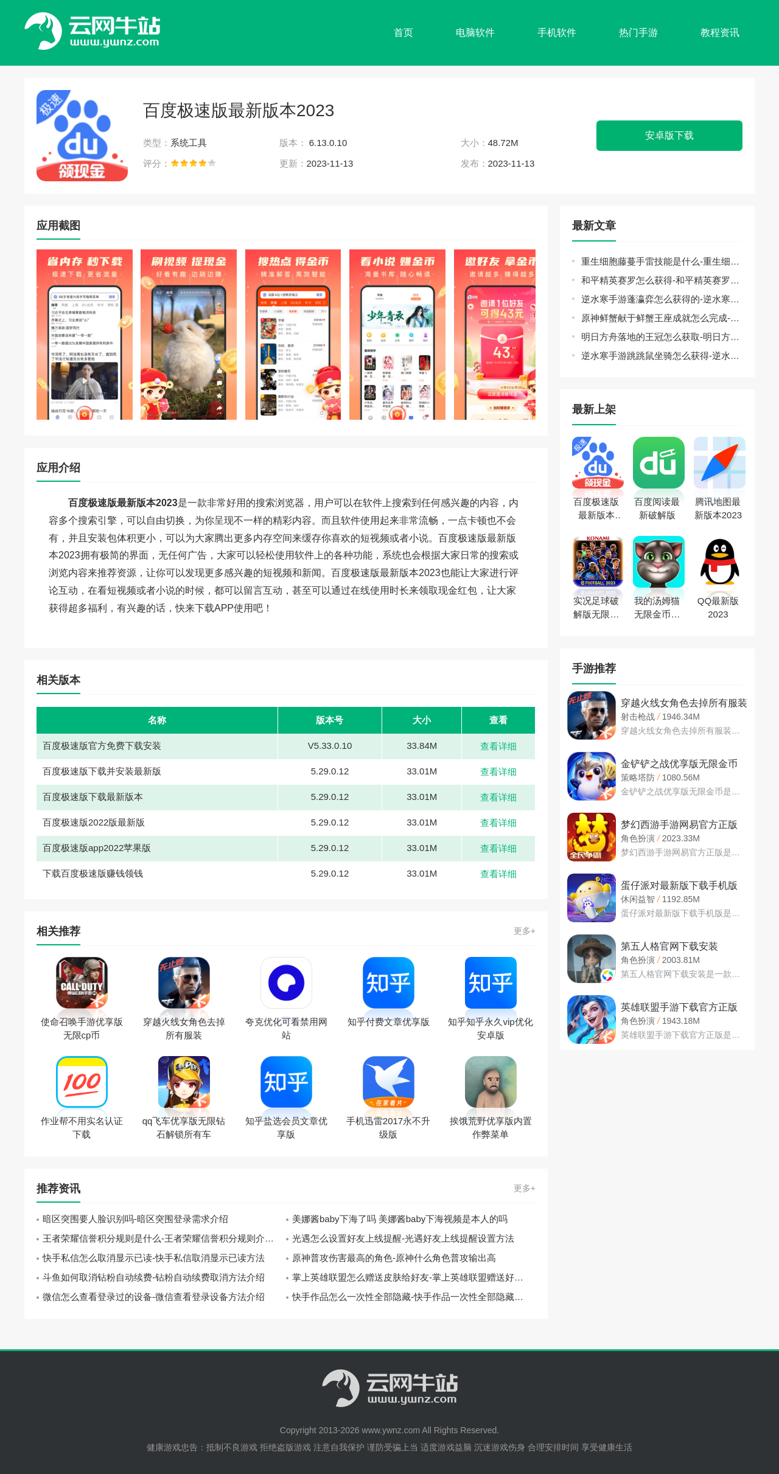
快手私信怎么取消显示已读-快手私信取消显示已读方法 (154, 1258)
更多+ (525, 931)
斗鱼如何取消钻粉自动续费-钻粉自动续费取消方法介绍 (154, 1277)
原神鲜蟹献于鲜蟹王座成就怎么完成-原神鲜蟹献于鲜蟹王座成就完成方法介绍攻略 (661, 318)
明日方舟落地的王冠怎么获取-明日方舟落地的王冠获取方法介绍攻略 (661, 337)
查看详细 (498, 746)
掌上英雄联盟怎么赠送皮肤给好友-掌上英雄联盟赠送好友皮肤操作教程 (414, 1277)
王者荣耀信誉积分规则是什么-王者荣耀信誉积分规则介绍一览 (164, 1238)
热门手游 (638, 32)
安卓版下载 (669, 135)
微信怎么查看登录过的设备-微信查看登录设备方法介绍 (154, 1296)
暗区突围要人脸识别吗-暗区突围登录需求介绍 (135, 1219)
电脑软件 (475, 32)
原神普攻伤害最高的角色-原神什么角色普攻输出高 (394, 1258)
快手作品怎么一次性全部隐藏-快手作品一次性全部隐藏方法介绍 (414, 1296)
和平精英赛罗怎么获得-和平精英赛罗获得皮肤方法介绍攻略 (661, 280)
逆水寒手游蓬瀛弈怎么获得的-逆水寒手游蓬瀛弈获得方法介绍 (661, 299)
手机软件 (556, 32)
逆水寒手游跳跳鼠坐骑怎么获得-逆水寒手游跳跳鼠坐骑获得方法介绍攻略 (661, 355)
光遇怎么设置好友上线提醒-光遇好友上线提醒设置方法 (403, 1238)
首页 (403, 32)
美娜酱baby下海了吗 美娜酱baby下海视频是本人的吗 (400, 1219)
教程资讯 (719, 32)
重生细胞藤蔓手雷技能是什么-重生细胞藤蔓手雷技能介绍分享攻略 (661, 261)
